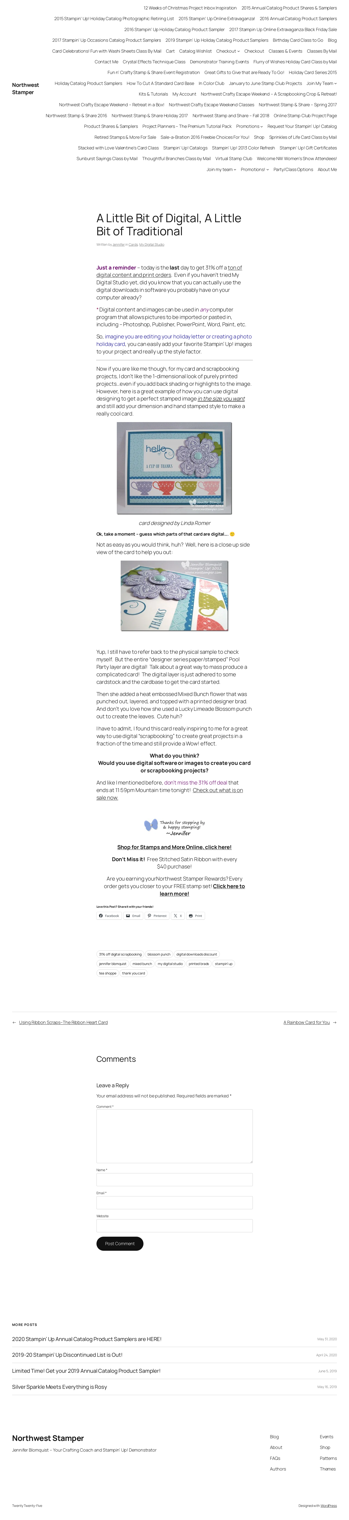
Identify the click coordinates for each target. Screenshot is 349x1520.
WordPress (329, 1505)
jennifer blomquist (113, 963)
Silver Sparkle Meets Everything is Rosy (59, 1387)
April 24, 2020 (326, 1355)
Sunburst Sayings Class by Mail (107, 158)
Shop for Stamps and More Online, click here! (174, 847)
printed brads (199, 963)
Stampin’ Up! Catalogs (185, 148)
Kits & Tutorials (153, 94)
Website (102, 1216)
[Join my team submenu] (235, 169)
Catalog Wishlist (195, 51)
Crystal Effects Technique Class (154, 62)
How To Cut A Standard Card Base (160, 83)
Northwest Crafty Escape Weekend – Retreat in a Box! (111, 104)
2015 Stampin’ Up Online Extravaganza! (217, 18)
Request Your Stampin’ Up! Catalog (302, 126)
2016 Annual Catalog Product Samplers (298, 18)
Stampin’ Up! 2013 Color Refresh (243, 148)
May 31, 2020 (327, 1339)
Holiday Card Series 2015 (313, 72)
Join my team (220, 169)
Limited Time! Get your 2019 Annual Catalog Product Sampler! (86, 1371)
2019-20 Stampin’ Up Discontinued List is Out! (67, 1355)
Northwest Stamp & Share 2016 (76, 115)
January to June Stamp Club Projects (265, 83)
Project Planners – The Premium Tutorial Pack (187, 126)
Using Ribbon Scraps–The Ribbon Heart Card (63, 1022)
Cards (133, 244)
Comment (105, 1106)
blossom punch (159, 954)
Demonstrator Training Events (219, 62)
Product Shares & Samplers (111, 126)
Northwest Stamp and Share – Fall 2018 (231, 115)
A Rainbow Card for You (307, 1022)
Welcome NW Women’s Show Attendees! (297, 158)
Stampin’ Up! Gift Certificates (308, 148)
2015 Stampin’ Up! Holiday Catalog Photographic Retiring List (114, 18)
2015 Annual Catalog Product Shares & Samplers (289, 8)
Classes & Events (285, 51)
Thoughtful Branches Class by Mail (176, 158)
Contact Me (106, 62)
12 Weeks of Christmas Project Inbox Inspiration (190, 8)
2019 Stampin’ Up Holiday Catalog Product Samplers (217, 40)
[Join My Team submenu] (335, 83)
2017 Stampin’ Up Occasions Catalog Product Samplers (106, 40)
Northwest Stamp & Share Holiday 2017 (150, 115)
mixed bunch (142, 963)
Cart (170, 51)
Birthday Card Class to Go (298, 40)
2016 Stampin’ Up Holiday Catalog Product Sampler (174, 29)
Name (101, 1170)
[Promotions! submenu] (267, 169)
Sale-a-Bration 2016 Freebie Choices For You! (205, 137)
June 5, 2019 (327, 1371)
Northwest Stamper (25, 88)
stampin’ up (223, 963)
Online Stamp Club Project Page (305, 115)
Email (101, 1193)
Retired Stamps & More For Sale (125, 137)
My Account (184, 94)
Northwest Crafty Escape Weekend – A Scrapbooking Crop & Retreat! (269, 94)
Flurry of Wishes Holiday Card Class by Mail (295, 62)
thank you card (133, 973)
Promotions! (253, 169)
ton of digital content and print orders (169, 271)
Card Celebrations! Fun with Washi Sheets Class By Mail (107, 51)
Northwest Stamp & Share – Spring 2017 (298, 104)
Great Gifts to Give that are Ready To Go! (244, 72)
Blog (332, 40)
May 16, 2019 (327, 1386)
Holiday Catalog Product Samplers (88, 83)
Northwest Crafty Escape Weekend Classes (211, 104)
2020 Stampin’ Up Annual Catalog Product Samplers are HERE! (87, 1339)
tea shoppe (107, 973)
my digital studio (170, 963)
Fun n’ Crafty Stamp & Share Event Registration (154, 72)
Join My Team (320, 83)
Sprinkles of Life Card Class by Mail (303, 137)
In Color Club (211, 83)
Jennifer (118, 244)
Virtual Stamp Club (233, 158)
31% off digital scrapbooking (120, 954)
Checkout (226, 51)
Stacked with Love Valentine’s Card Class (118, 148)
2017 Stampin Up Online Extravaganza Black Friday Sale (283, 29)
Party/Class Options (293, 169)
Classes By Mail (322, 51)
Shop (259, 137)
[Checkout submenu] (238, 51)
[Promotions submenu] (261, 126)
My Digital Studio (151, 244)
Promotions (247, 126)
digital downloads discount (196, 954)
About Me (327, 169)
